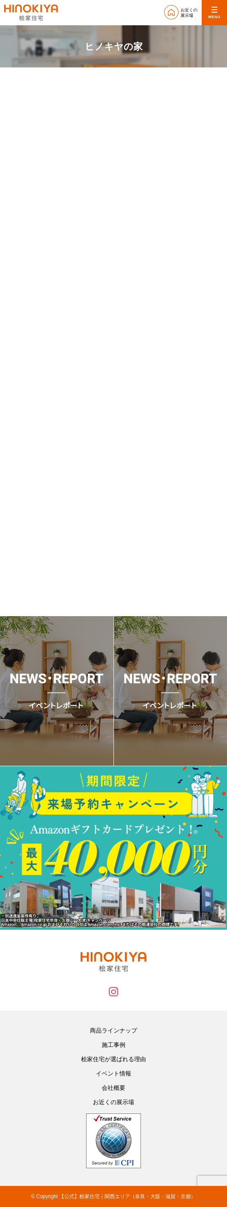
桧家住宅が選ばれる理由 (113, 1059)
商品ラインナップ (113, 1030)
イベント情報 (113, 1073)
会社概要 (113, 1088)
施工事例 (113, 1045)
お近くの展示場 (113, 1102)
